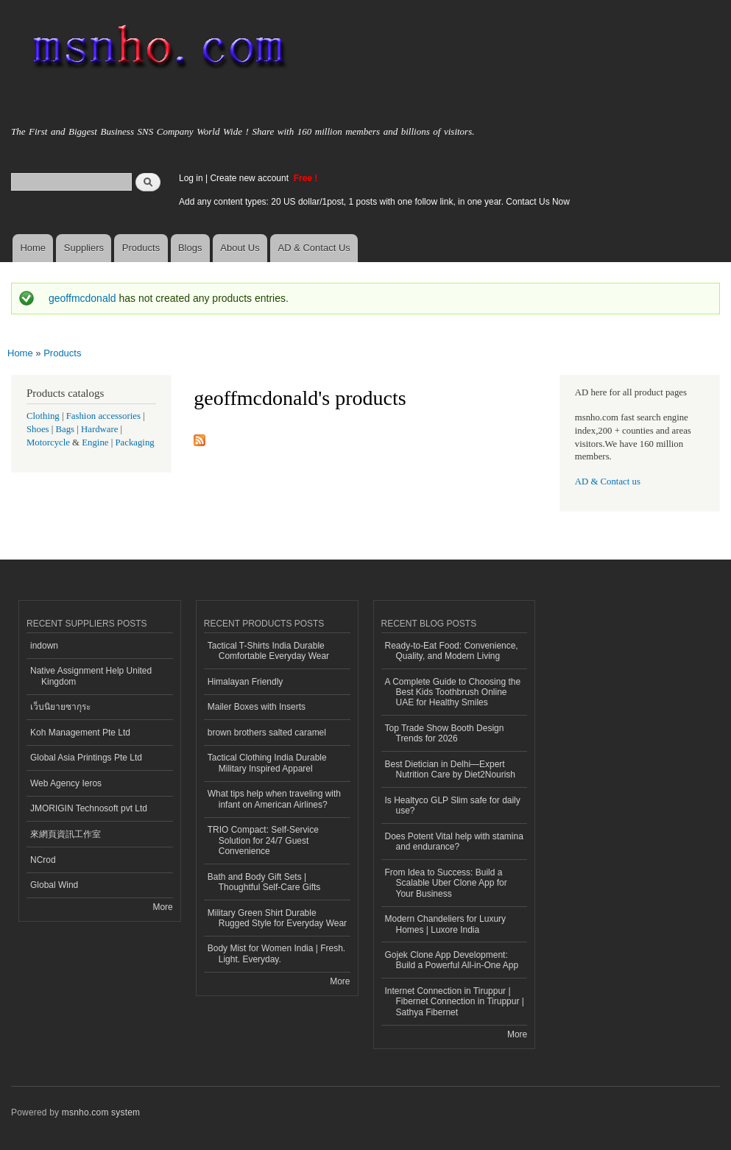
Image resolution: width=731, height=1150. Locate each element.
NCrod (43, 860)
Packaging (134, 442)
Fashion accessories (103, 416)
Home (33, 247)
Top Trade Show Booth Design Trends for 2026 (444, 733)
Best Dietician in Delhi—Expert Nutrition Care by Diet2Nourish (450, 769)
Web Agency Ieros (66, 783)
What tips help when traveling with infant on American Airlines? (274, 799)
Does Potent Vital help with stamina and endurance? (454, 841)
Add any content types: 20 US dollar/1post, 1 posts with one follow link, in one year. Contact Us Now (374, 202)
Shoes (38, 429)
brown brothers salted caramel (267, 732)
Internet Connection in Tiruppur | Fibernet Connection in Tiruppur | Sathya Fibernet (454, 1001)
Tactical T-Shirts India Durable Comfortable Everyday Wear (268, 651)
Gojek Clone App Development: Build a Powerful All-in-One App (452, 960)
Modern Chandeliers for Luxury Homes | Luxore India (445, 924)
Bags (65, 429)
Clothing (43, 416)
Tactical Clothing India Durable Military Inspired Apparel (267, 762)
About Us (239, 247)
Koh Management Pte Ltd (80, 732)
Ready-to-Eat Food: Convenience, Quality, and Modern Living (451, 651)
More (162, 907)
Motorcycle (48, 442)
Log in (191, 178)
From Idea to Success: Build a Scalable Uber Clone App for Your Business (446, 883)
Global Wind (54, 885)
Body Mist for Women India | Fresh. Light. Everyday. (276, 953)
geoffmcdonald (82, 298)
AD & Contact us (607, 481)
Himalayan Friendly (245, 682)
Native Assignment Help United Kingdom (91, 676)
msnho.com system (101, 1112)
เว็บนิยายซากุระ (60, 707)
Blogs (190, 247)
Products (141, 247)
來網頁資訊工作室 (65, 834)
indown (44, 646)
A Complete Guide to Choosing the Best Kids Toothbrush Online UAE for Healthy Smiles (453, 692)
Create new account (250, 178)
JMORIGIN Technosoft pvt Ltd (88, 808)
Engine (95, 442)
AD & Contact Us (314, 247)
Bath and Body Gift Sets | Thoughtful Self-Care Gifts (264, 882)
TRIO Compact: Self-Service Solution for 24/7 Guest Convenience (263, 840)
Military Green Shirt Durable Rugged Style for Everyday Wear (277, 918)
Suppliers (84, 247)
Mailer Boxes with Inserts (257, 707)
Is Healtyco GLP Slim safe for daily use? (452, 805)
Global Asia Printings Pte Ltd (86, 757)
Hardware (99, 429)
